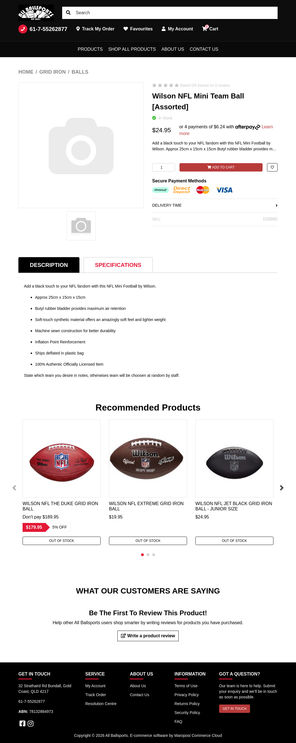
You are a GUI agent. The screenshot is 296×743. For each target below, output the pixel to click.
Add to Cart (220, 167)
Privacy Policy (186, 695)
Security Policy (187, 712)
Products (90, 49)
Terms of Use (185, 686)
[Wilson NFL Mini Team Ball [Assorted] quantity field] (163, 167)
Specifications (118, 265)
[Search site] (68, 13)
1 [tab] (142, 554)
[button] (272, 167)
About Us (172, 49)
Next (281, 487)
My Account (95, 686)
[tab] (48, 264)
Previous (14, 487)
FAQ (178, 721)
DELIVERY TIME (215, 205)
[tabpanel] (61, 482)
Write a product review (148, 635)
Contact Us (204, 49)
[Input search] (170, 13)
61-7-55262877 (42, 29)
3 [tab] (153, 554)
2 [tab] (148, 554)
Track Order (95, 695)
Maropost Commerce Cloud (198, 735)
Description (49, 265)
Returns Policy (187, 703)
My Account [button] (177, 28)
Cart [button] (210, 28)
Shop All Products (132, 49)
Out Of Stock (61, 541)
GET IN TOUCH (234, 709)
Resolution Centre (101, 703)
